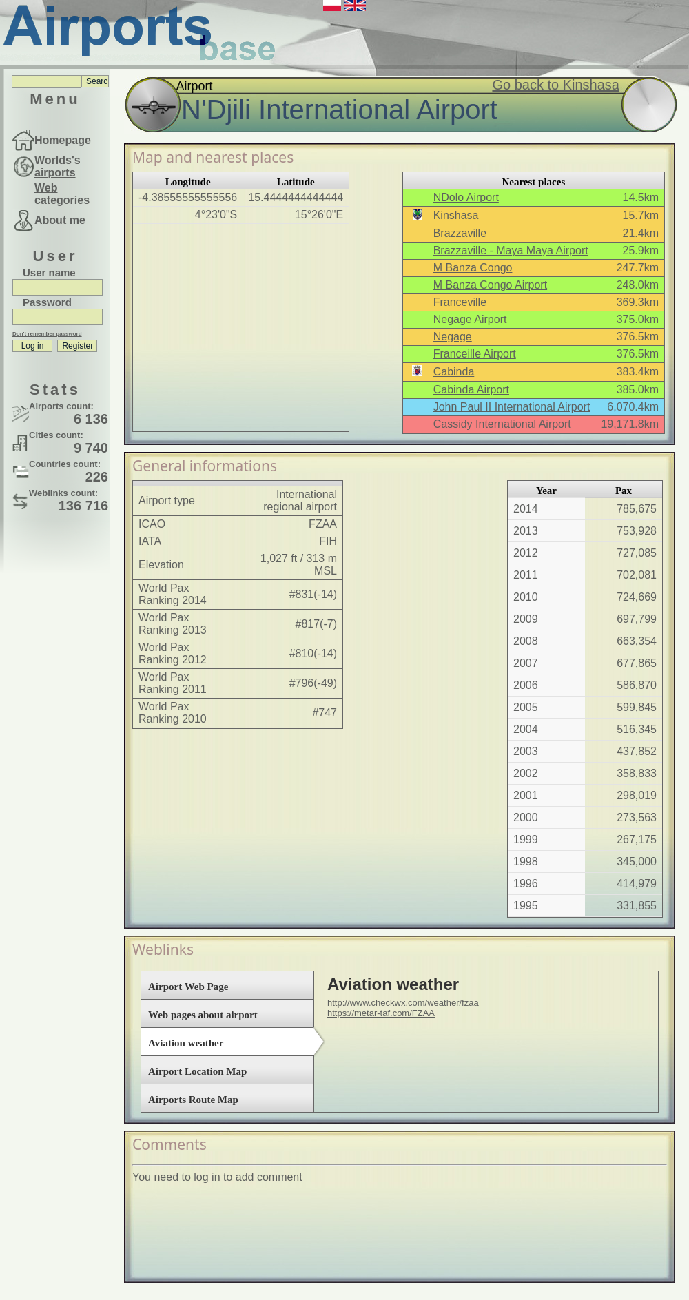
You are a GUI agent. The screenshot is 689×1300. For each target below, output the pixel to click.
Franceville (459, 302)
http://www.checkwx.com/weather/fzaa (403, 1003)
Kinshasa (456, 215)
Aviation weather (185, 1043)
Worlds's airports (57, 166)
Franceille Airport (474, 354)
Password (47, 302)
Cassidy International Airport (502, 424)
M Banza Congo (473, 268)
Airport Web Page (188, 986)
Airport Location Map (197, 1071)
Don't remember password (47, 334)
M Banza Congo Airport (490, 285)
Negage (452, 336)
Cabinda (454, 372)
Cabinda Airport (471, 389)
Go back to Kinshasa (555, 84)
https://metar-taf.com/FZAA (381, 1013)
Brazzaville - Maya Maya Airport (510, 250)
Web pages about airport (203, 1014)
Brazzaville (459, 233)
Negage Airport (470, 319)
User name (49, 272)
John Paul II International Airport (511, 407)
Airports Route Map (193, 1099)
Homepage (62, 140)
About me (59, 220)
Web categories (62, 194)
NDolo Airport (466, 197)
